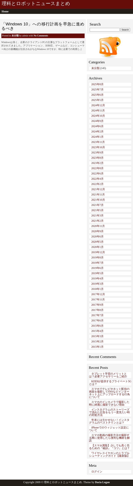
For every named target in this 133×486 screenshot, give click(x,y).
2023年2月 (97, 163)
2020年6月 (97, 236)
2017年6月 (97, 320)
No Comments (41, 35)
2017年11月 (98, 299)
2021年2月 (97, 220)
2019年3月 (97, 283)
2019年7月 (97, 262)
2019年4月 (97, 278)
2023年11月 (98, 142)
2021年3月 (97, 215)
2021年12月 (98, 189)
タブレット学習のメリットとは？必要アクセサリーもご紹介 (108, 375)
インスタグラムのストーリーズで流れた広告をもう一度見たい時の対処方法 (109, 412)
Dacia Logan (102, 482)
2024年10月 (98, 115)
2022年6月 (97, 173)
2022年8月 (97, 168)
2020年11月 (98, 226)
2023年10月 (98, 147)
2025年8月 (97, 84)
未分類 (15, 35)
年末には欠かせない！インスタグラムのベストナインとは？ (109, 421)
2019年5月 (97, 273)
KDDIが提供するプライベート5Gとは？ (110, 382)
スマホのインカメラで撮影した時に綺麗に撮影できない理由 (109, 403)
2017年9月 (97, 304)
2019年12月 (98, 252)
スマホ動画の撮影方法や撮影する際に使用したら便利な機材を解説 (109, 438)
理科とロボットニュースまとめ (36, 3)
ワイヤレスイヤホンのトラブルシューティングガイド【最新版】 (109, 454)
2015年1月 (97, 346)
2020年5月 (97, 241)
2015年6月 (97, 325)
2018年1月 (97, 289)
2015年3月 (97, 336)
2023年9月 (97, 152)
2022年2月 (97, 184)
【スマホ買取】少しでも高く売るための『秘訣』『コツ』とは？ (109, 447)
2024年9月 (97, 121)
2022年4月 (97, 178)
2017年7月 (97, 315)
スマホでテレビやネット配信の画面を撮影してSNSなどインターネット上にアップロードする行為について (109, 392)
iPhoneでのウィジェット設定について (109, 429)
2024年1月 (97, 136)
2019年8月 (97, 257)
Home (5, 11)
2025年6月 (97, 94)
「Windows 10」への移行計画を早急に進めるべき (43, 26)
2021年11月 (98, 194)
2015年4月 (97, 331)
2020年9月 (97, 231)
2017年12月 (98, 294)
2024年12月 (98, 105)
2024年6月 (97, 126)
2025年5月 (97, 100)
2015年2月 (97, 341)
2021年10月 (98, 199)
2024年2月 (97, 131)
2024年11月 (98, 110)
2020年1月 (97, 247)
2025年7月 (97, 89)
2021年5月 (97, 210)
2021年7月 (97, 205)
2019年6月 (97, 268)
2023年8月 (97, 157)
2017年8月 (97, 310)
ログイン (96, 471)
